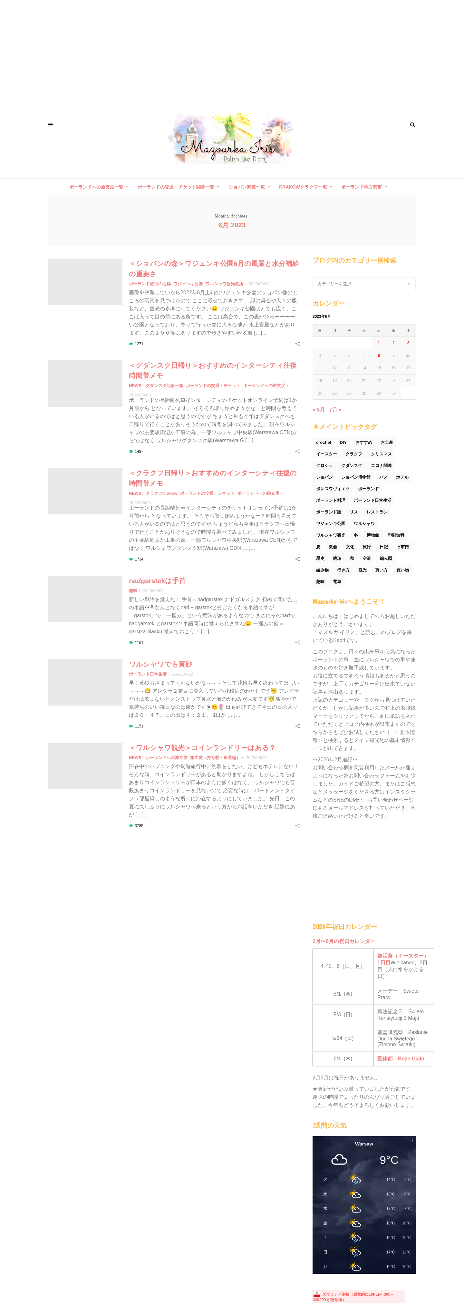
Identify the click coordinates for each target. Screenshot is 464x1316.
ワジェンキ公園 (188, 283)
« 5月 (319, 410)
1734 (139, 559)
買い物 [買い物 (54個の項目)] (402, 570)
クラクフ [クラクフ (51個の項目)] (353, 454)
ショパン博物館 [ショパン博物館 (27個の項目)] (356, 477)
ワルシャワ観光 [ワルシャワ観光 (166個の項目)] (330, 535)
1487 (139, 451)
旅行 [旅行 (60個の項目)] (366, 546)
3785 (139, 826)
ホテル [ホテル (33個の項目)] (402, 477)
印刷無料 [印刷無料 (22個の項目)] (396, 535)
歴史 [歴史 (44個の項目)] (320, 558)
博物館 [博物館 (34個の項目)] (373, 535)
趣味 (133, 590)
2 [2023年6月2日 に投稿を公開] (393, 343)
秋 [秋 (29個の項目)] (352, 558)
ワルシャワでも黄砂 (160, 664)
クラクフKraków (162, 493)
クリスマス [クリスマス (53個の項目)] (381, 454)
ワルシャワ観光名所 (224, 283)
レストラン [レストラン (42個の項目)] (377, 512)
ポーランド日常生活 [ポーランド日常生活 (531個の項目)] (373, 500)
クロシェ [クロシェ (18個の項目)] (324, 465)
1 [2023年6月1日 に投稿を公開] (379, 343)
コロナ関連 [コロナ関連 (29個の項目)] (381, 465)
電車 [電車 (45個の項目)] (337, 581)
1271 (139, 344)
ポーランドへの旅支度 (264, 385)
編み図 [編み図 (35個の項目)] (386, 558)
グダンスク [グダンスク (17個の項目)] (351, 465)
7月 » (335, 410)
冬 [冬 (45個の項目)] (356, 535)
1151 (139, 642)
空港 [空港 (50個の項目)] (366, 558)
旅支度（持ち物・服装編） (215, 757)
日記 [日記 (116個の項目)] (384, 546)
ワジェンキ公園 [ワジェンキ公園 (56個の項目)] (330, 523)
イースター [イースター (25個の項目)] (326, 454)
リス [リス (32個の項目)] (354, 512)
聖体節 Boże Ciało (400, 1058)
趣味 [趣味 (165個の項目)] (320, 581)
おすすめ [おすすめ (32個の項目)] (363, 442)
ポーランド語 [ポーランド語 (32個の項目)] (328, 512)
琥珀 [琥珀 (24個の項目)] (337, 558)
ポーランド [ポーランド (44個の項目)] (368, 488)
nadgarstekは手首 (157, 580)
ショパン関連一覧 (247, 187)
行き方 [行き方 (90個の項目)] (343, 570)
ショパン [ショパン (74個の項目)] (324, 477)
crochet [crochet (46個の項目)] (323, 442)
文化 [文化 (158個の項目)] (350, 546)
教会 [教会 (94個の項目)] (333, 546)
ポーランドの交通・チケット (213, 385)
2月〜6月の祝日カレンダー (344, 941)
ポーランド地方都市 (361, 187)
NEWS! (136, 385)
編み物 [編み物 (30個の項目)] (322, 570)
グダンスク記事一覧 (164, 385)
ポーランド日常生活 (148, 674)
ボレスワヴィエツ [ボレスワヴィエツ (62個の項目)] (333, 488)
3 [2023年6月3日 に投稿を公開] (408, 343)
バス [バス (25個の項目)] (383, 477)
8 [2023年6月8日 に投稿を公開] (379, 355)
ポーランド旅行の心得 (150, 283)
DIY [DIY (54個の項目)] (343, 442)
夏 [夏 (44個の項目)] (318, 546)
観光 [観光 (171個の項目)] (362, 570)
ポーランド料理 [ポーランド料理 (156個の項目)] (330, 500)
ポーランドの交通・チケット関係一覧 (176, 187)
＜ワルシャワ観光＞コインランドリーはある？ (202, 747)
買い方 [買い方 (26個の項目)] (381, 570)
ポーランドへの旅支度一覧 (96, 187)
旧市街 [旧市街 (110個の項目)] (402, 546)
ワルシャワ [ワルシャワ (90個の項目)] (364, 523)
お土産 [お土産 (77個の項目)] (387, 442)
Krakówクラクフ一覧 (303, 187)
